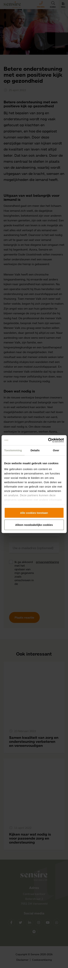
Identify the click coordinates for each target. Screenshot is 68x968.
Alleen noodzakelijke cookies (34, 524)
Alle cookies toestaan (34, 512)
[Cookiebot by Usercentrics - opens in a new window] (48, 440)
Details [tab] (35, 450)
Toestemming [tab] (13, 450)
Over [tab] (56, 450)
